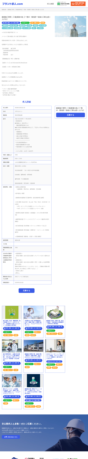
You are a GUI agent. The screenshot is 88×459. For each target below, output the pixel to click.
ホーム (37, 433)
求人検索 (52, 3)
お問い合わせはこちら (10, 404)
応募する (70, 115)
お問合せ (64, 433)
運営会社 (70, 433)
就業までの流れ (44, 433)
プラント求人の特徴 (55, 433)
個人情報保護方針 (79, 433)
